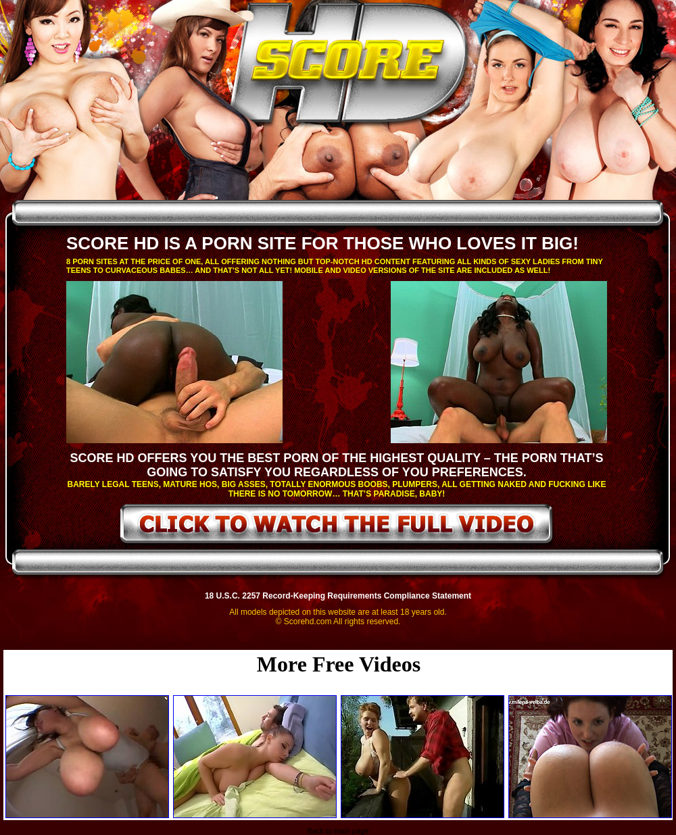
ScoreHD (349, 66)
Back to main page (337, 831)
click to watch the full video (337, 526)
